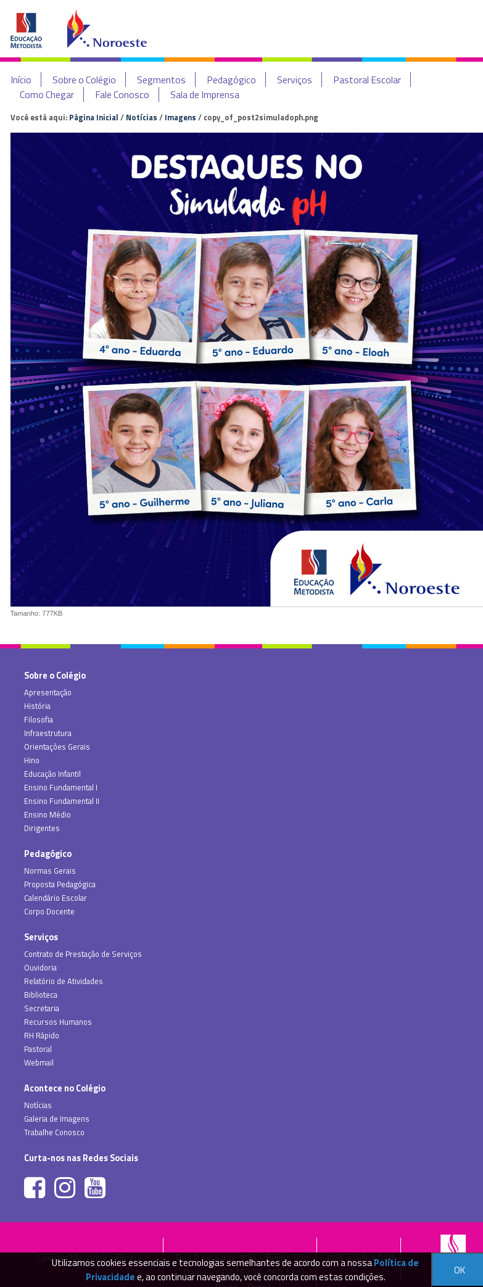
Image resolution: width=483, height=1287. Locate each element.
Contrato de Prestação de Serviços (83, 954)
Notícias (141, 117)
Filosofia (38, 719)
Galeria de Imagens (56, 1118)
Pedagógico (231, 79)
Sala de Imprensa (204, 94)
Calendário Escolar (55, 898)
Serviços (294, 79)
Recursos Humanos (58, 1022)
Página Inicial (93, 117)
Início (20, 79)
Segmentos (161, 79)
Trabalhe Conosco (54, 1132)
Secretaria (41, 1008)
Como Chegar (47, 94)
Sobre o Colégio (84, 79)
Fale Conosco (122, 94)
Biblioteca (40, 994)
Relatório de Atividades (63, 981)
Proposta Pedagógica (60, 884)
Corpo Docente (49, 911)
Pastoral (38, 1049)
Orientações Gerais (57, 746)
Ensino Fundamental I (60, 787)
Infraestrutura (48, 733)
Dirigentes (42, 828)
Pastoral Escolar (367, 79)
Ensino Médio (47, 814)
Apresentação (48, 692)
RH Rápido (41, 1035)
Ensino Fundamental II (61, 801)
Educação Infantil (52, 774)
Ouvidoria (40, 967)
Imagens (180, 117)
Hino (31, 760)
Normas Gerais (50, 870)
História (37, 706)
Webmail (39, 1062)
